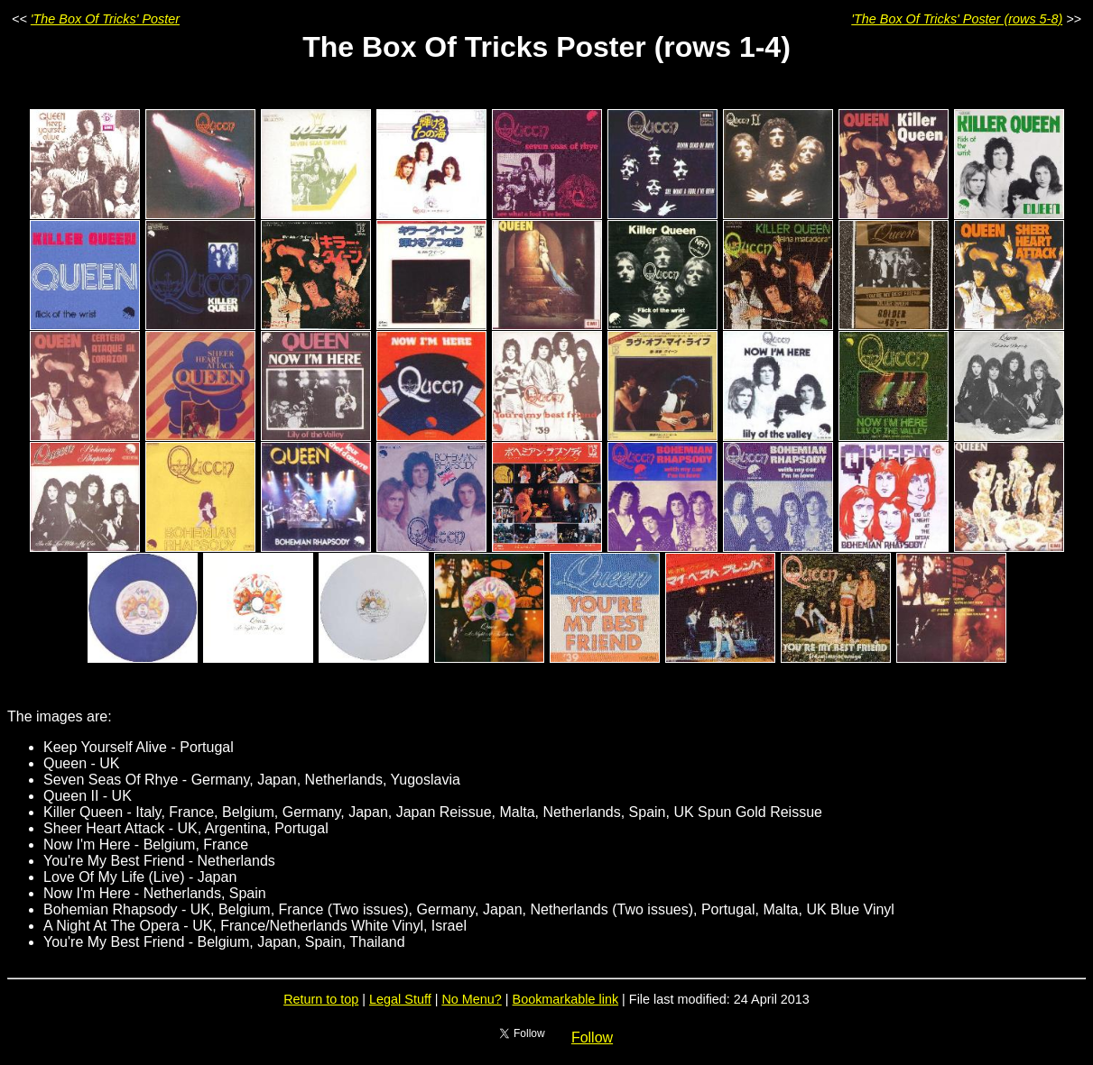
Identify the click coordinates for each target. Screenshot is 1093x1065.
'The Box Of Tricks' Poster (105, 19)
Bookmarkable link (566, 999)
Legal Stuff (400, 999)
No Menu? (471, 999)
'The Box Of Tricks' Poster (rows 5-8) (956, 19)
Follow (592, 1037)
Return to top (320, 999)
